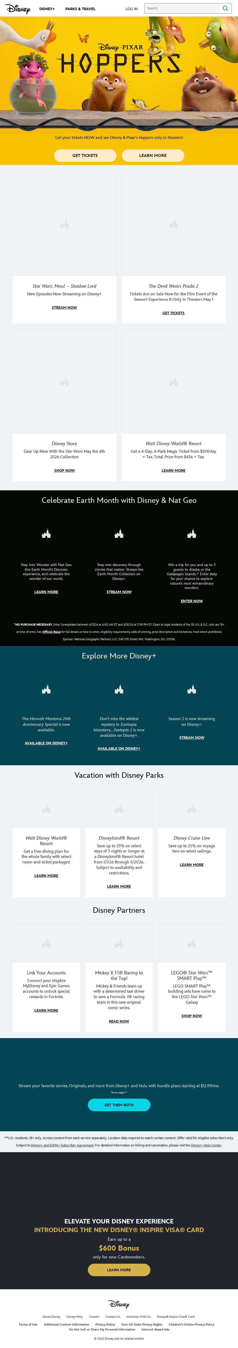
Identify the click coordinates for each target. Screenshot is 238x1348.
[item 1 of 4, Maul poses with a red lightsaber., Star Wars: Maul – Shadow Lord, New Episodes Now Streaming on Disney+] (65, 247)
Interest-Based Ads (155, 1326)
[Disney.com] (17, 9)
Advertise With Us (138, 1314)
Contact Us (113, 1314)
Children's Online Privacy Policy (191, 1321)
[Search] (181, 8)
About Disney (51, 1314)
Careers (94, 1314)
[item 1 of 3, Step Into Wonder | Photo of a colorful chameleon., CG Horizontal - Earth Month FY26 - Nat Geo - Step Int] (46, 561)
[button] (134, 9)
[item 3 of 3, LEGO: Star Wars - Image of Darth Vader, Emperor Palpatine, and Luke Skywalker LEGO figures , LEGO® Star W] (191, 975)
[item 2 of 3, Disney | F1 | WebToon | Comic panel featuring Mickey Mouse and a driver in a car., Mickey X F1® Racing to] (119, 975)
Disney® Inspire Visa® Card (175, 1314)
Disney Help (74, 1314)
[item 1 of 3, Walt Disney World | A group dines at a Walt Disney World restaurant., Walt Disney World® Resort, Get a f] (46, 840)
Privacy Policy (105, 1321)
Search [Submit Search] (225, 8)
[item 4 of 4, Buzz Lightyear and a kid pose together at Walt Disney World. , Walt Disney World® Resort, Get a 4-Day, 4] (174, 404)
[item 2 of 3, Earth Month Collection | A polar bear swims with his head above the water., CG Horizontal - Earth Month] (119, 561)
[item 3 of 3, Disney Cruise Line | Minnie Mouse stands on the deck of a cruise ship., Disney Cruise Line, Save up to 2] (191, 840)
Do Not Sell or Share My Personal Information (102, 1326)
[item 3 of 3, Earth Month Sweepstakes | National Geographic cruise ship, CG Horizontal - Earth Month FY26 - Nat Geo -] (191, 561)
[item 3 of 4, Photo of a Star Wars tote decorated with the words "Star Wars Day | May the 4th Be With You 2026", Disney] (65, 404)
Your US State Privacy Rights (141, 1321)
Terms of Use (28, 1321)
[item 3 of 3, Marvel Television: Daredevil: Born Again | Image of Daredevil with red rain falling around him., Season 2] (191, 712)
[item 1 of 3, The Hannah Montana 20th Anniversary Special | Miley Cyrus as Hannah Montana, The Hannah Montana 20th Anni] (46, 712)
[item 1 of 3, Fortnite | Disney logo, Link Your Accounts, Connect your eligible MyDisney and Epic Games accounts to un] (46, 975)
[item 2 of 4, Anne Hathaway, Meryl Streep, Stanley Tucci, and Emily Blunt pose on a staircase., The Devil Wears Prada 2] (174, 247)
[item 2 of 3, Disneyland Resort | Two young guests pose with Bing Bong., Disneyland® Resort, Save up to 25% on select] (119, 840)
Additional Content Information (66, 1321)
